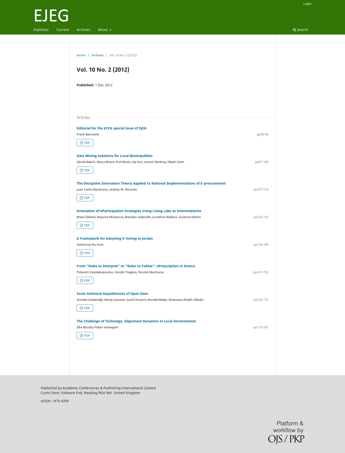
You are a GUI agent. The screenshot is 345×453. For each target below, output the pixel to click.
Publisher (41, 29)
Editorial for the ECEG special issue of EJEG (111, 128)
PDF (86, 142)
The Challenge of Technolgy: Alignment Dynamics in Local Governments (136, 321)
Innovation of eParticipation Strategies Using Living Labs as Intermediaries (139, 211)
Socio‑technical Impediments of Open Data (112, 293)
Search (300, 29)
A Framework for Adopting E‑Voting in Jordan (115, 238)
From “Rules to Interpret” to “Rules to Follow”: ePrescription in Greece (136, 266)
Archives (83, 29)
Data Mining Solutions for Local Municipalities (115, 155)
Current (63, 29)
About (103, 29)
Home (81, 55)
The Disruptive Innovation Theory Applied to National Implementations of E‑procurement (151, 183)
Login (307, 3)
